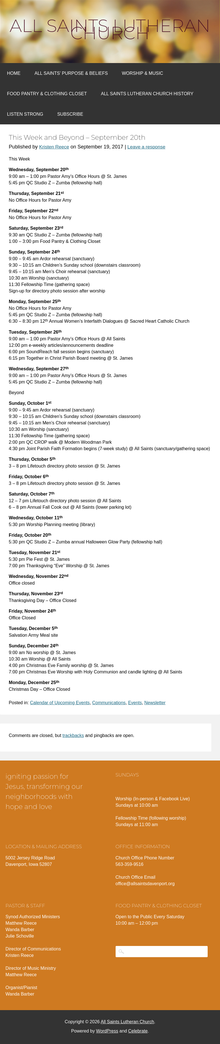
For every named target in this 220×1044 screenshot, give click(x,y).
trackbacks (73, 735)
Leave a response (146, 147)
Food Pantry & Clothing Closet (47, 93)
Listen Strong (25, 114)
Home (13, 73)
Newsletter (155, 702)
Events (135, 702)
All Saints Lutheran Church (110, 29)
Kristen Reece (54, 147)
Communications (108, 702)
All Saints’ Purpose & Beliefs (71, 73)
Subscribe (70, 114)
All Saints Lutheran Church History (147, 93)
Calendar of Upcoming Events (60, 702)
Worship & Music (142, 73)
